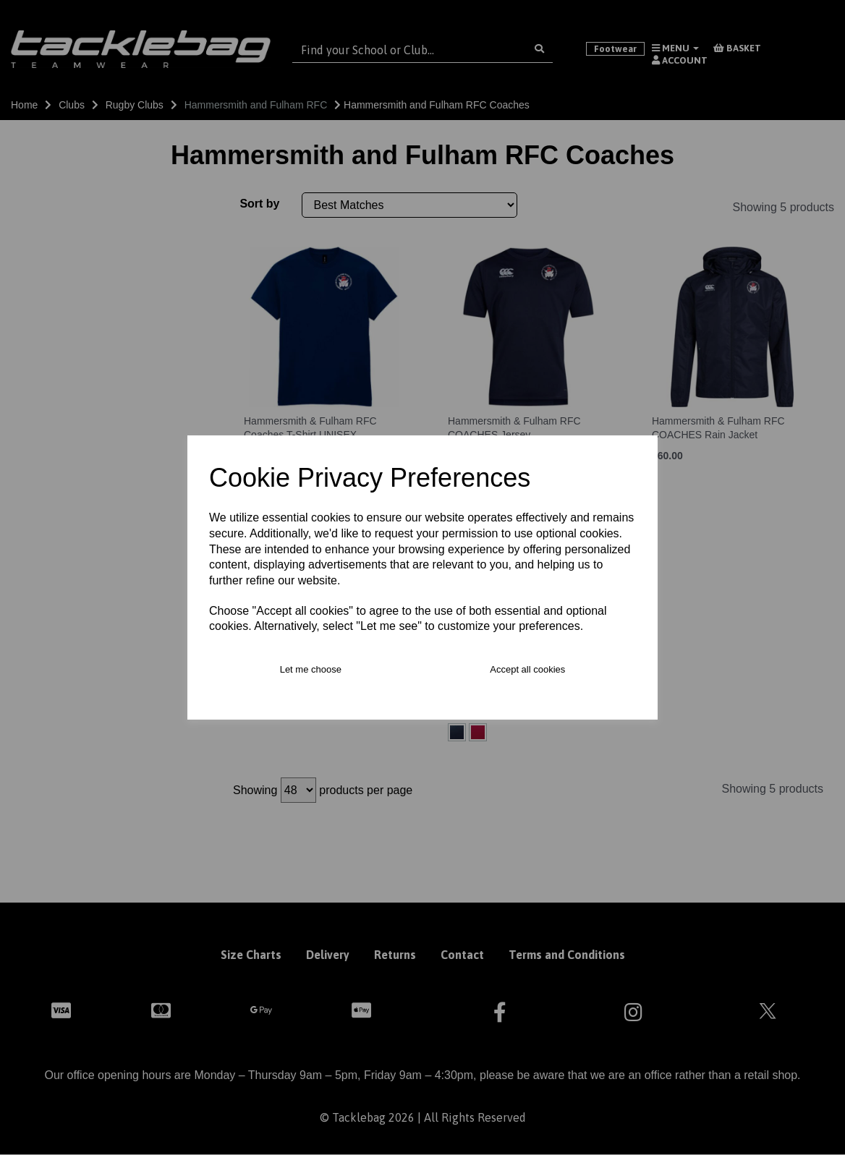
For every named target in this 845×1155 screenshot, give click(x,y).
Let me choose (310, 669)
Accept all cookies (527, 669)
